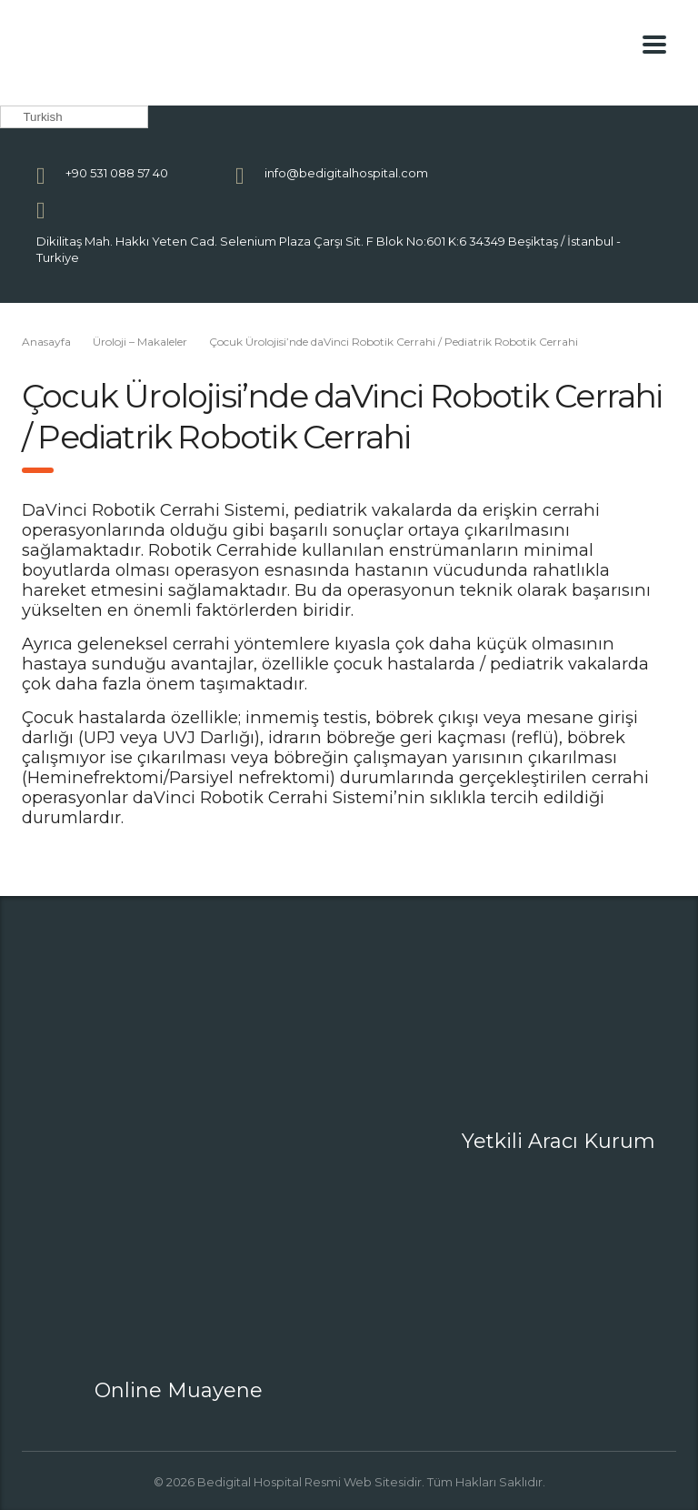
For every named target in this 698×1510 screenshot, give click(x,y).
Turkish (34, 117)
